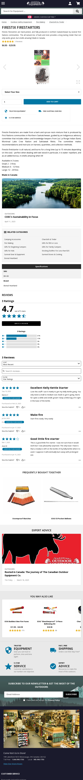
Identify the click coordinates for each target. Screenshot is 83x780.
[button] (21, 336)
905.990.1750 (39, 759)
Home (4, 22)
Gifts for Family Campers (51, 247)
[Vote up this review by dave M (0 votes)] (18, 460)
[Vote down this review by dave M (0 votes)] (23, 460)
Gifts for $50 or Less (50, 243)
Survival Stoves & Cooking (52, 254)
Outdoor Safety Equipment (21, 22)
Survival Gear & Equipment (14, 254)
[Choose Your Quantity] (12, 102)
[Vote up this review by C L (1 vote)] (18, 431)
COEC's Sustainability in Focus (21, 216)
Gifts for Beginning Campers (15, 247)
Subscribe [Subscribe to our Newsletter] (71, 694)
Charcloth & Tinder (56, 22)
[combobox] (41, 363)
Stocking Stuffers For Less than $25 (55, 251)
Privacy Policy (54, 700)
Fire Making (40, 22)
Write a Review (21, 323)
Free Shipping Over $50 (50, 112)
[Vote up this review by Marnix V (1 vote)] (18, 407)
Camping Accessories (12, 239)
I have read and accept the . (43, 700)
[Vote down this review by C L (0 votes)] (23, 431)
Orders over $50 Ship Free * (45, 17)
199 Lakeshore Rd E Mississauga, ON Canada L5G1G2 (24, 757)
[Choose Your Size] (41, 92)
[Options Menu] (79, 407)
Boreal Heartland (10, 258)
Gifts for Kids (9, 251)
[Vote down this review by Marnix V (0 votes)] (23, 407)
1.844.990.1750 (18, 759)
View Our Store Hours (12, 764)
